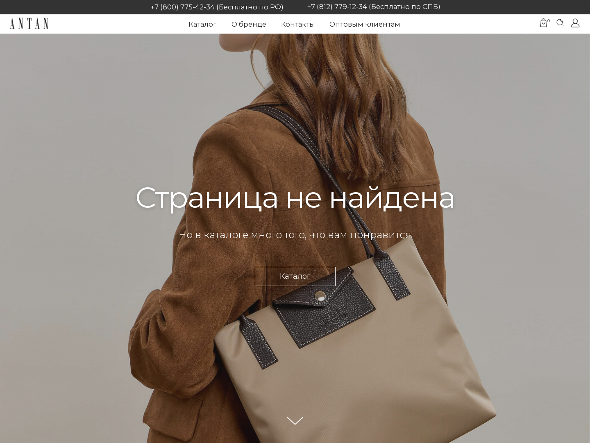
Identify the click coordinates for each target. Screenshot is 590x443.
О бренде (248, 24)
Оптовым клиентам (364, 24)
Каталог (202, 24)
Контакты (298, 24)
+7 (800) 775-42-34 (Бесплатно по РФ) (217, 7)
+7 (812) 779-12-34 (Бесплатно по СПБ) (373, 6)
